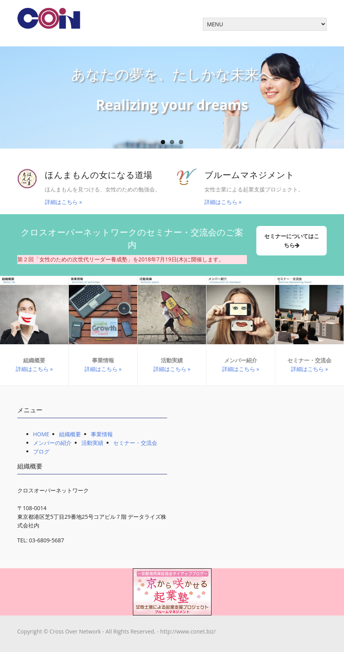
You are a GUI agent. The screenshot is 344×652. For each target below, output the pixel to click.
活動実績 (92, 442)
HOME (41, 434)
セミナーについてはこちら (291, 240)
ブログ (41, 451)
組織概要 (70, 434)
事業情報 (102, 434)
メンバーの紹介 (52, 442)
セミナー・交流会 (135, 442)
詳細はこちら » (63, 202)
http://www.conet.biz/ (187, 631)
